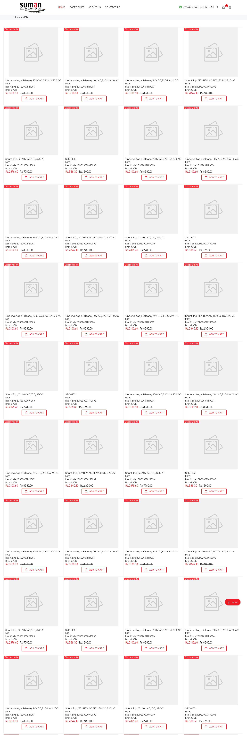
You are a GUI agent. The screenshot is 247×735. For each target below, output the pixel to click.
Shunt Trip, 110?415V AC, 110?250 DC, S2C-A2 (210, 70)
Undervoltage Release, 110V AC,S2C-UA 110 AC (92, 70)
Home (17, 7)
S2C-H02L (71, 148)
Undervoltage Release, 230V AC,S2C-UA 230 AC (33, 70)
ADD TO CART (36, 88)
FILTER (235, 592)
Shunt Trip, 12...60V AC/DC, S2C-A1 (24, 148)
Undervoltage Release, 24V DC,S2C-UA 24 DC (151, 70)
